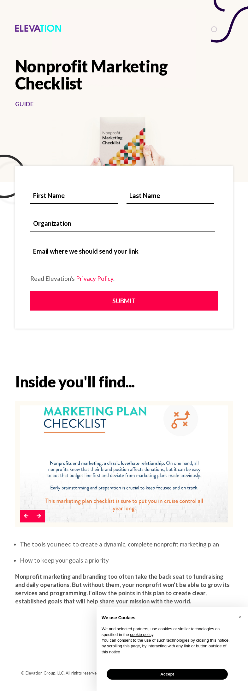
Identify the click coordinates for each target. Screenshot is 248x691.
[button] (26, 516)
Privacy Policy (94, 278)
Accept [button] (167, 674)
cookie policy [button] (141, 634)
